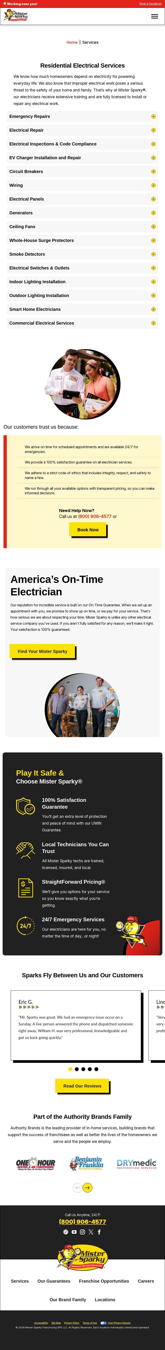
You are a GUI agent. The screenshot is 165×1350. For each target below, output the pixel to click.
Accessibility (41, 1323)
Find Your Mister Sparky (42, 651)
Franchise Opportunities (104, 1281)
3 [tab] (82, 1067)
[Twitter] (91, 1232)
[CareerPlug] (65, 1232)
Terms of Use (90, 1323)
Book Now (88, 529)
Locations (105, 1299)
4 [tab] (88, 1067)
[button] (155, 16)
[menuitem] (20, 1281)
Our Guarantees (53, 1281)
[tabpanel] (76, 1025)
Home (72, 42)
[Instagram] (82, 1232)
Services (20, 1281)
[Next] (87, 1188)
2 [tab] (75, 1067)
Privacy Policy (71, 1323)
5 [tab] (95, 1067)
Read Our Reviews (82, 1086)
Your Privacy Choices (115, 1323)
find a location (150, 3)
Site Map (56, 1323)
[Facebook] (99, 1232)
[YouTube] (74, 1232)
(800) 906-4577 (95, 516)
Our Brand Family (68, 1299)
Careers (146, 1281)
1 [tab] (68, 1067)
